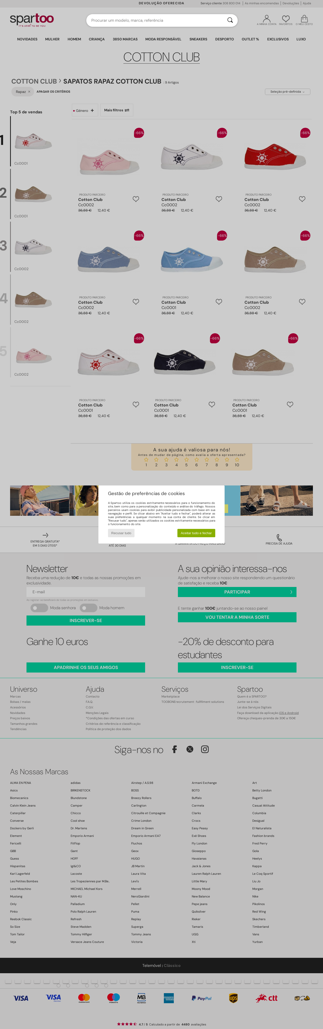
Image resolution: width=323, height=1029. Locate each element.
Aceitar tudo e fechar (196, 533)
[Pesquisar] (230, 20)
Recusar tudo (121, 533)
